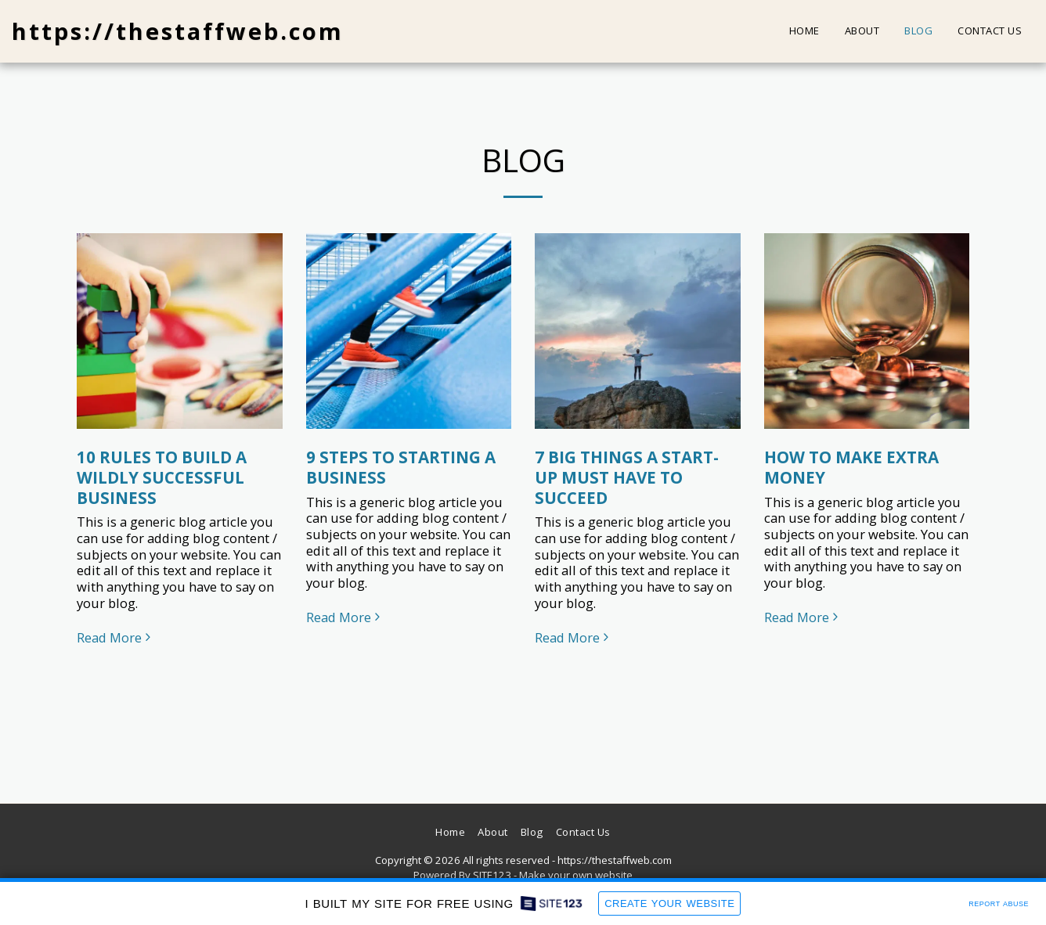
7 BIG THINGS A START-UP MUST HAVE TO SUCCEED (627, 477)
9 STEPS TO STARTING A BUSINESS (401, 467)
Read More (116, 638)
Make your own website (576, 875)
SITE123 (492, 875)
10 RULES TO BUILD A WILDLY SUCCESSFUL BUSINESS (162, 477)
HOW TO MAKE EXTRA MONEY (851, 467)
